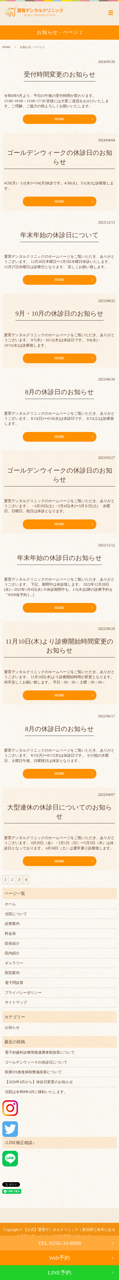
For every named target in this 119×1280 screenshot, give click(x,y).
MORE (60, 119)
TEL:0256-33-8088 (59, 1243)
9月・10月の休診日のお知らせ (59, 313)
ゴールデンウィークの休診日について (36, 1062)
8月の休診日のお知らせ (59, 392)
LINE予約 (59, 1273)
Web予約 (59, 1258)
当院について (16, 914)
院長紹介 (12, 943)
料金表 (10, 933)
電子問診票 (14, 983)
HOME (6, 47)
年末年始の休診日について (59, 235)
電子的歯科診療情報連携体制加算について (40, 1052)
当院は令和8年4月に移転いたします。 (36, 1092)
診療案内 (12, 924)
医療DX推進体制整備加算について (33, 1072)
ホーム (10, 904)
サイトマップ (16, 1002)
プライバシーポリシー (23, 993)
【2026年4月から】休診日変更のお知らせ (39, 1082)
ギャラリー (14, 963)
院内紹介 (12, 953)
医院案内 (12, 973)
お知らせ (12, 1027)
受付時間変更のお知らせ (60, 74)
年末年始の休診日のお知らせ (59, 557)
